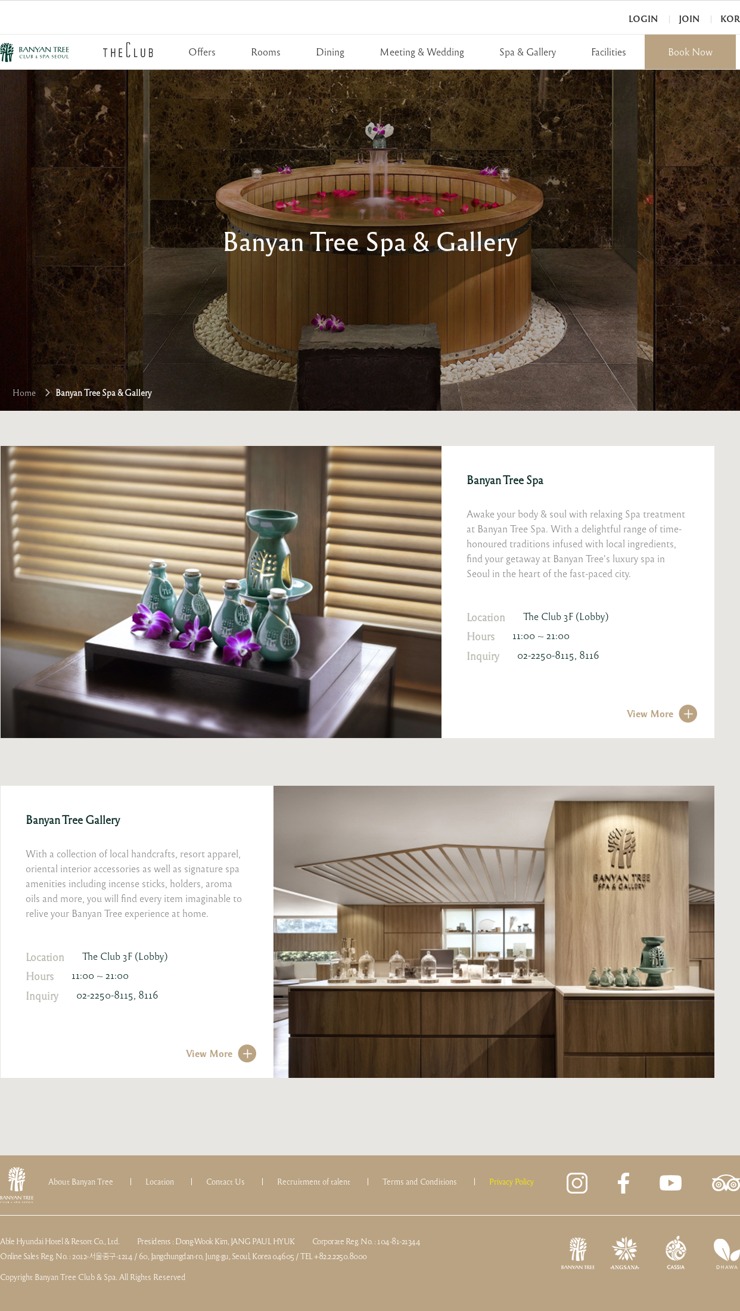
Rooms (266, 51)
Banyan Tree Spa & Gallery (103, 392)
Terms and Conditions (420, 1181)
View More (650, 713)
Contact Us (225, 1181)
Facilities (608, 51)
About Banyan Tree (80, 1181)
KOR (730, 18)
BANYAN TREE (34, 52)
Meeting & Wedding (422, 51)
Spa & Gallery (527, 51)
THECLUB (128, 49)
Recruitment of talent (313, 1181)
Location (159, 1181)
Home (24, 392)
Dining (330, 51)
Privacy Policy (511, 1181)
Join (689, 18)
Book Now (690, 51)
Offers (202, 51)
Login (643, 18)
